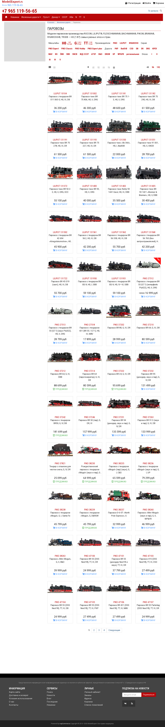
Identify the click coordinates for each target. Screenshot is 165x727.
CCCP (64, 17)
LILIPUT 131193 (89, 139)
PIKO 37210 (148, 324)
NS (56, 54)
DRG (148, 48)
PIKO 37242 (60, 417)
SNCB (74, 54)
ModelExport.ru (12, 1)
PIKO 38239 (89, 509)
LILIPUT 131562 (119, 232)
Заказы (88, 695)
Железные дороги (31, 17)
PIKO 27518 (89, 324)
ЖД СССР (84, 54)
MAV (50, 54)
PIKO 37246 (89, 417)
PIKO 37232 (148, 371)
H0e (71, 17)
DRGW (107, 54)
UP (114, 54)
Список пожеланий (93, 705)
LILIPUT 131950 (89, 278)
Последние (52, 702)
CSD (131, 48)
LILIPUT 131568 (148, 232)
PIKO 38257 (118, 509)
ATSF (93, 54)
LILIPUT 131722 (60, 278)
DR (142, 48)
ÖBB (62, 54)
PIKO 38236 (148, 463)
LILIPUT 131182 (148, 93)
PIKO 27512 (148, 278)
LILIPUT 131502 (60, 232)
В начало (50, 22)
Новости (51, 695)
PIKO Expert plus (95, 48)
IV (55, 59)
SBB (68, 54)
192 (158, 67)
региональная (132, 54)
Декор (56, 17)
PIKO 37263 (148, 417)
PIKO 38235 (118, 463)
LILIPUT (123, 43)
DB (137, 48)
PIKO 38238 (60, 509)
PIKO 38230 (89, 463)
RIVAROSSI (133, 43)
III (50, 59)
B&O (100, 54)
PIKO (115, 43)
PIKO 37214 (89, 371)
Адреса (87, 698)
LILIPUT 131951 (119, 278)
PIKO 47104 (60, 602)
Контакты (13, 705)
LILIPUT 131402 (119, 186)
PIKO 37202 (118, 324)
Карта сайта (14, 692)
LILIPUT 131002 (89, 93)
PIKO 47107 (148, 602)
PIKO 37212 (60, 371)
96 (153, 67)
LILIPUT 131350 (119, 139)
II (156, 54)
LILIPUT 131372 (60, 186)
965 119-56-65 (15, 5)
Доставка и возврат (18, 695)
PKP (116, 48)
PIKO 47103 (148, 555)
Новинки (15, 17)
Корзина (88, 702)
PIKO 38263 (60, 555)
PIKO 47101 (118, 555)
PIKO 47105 (89, 602)
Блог (49, 698)
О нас (11, 702)
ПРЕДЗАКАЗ (60, 389)
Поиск (50, 692)
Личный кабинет (92, 692)
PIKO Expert (53, 48)
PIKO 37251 (118, 417)
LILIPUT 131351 (148, 139)
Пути (46, 17)
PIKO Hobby (80, 48)
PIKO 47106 (118, 602)
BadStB (124, 48)
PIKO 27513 (60, 324)
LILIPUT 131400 (89, 186)
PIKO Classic (66, 48)
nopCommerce (65, 724)
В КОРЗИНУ (60, 111)
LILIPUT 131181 (119, 93)
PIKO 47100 (89, 555)
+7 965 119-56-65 (19, 11)
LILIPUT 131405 (148, 186)
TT (80, 17)
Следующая (114, 630)
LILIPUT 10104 (60, 93)
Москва (4, 5)
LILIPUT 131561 (89, 232)
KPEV (154, 48)
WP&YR (121, 54)
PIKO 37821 (60, 463)
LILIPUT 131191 (60, 139)
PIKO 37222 (118, 371)
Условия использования (20, 698)
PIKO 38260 (148, 509)
